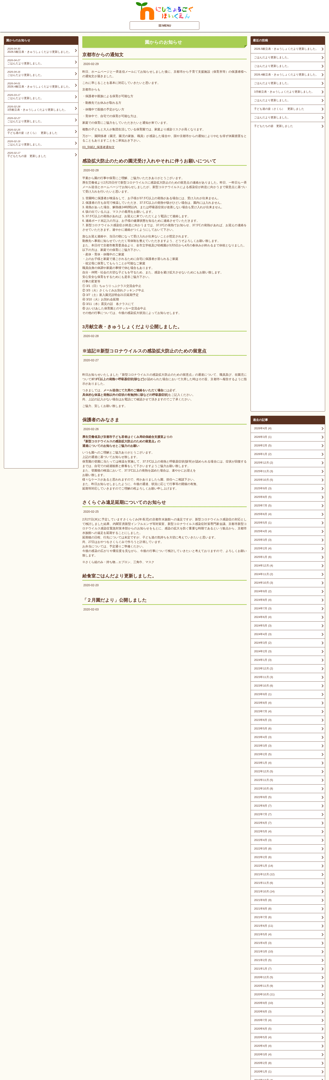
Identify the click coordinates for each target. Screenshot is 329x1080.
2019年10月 (263, 816)
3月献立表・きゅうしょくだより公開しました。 (132, 326)
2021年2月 (262, 679)
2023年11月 (263, 396)
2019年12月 (263, 799)
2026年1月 (262, 173)
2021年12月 (264, 593)
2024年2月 (262, 370)
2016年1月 (262, 945)
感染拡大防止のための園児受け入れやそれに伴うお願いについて (149, 160)
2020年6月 (262, 747)
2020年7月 (262, 739)
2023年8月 (262, 421)
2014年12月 (263, 988)
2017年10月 (263, 893)
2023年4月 (262, 456)
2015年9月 (262, 962)
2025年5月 (262, 241)
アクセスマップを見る (288, 1047)
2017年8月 (262, 902)
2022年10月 (263, 507)
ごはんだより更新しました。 (272, 57)
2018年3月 (262, 885)
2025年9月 (262, 207)
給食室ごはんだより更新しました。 (119, 575)
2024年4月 (262, 353)
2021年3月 (263, 670)
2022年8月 (262, 524)
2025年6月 (262, 233)
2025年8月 (262, 216)
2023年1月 (262, 482)
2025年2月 (262, 267)
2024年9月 (262, 310)
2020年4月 (262, 765)
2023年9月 (262, 413)
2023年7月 (262, 430)
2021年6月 (263, 644)
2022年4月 (262, 559)
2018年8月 (262, 859)
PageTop (319, 1064)
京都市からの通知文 (102, 54)
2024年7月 (262, 327)
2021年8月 (262, 627)
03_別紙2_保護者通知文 (98, 147)
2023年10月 (263, 404)
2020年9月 (263, 722)
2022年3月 (262, 567)
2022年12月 (263, 490)
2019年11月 (263, 807)
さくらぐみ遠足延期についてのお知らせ (124, 502)
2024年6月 (262, 336)
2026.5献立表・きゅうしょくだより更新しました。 (286, 48)
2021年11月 (263, 602)
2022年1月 (263, 584)
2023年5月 (262, 447)
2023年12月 (263, 387)
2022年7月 (262, 533)
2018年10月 (263, 842)
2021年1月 (262, 687)
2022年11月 (263, 499)
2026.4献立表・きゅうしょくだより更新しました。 (286, 74)
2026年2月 (262, 164)
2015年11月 (263, 953)
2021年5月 (262, 653)
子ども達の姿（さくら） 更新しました (279, 108)
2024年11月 (263, 293)
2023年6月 (262, 439)
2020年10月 (264, 713)
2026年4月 (262, 147)
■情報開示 (260, 1039)
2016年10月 (263, 910)
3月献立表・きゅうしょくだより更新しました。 (284, 91)
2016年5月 (262, 927)
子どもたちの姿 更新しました (273, 126)
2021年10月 (264, 610)
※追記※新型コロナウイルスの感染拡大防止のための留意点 (144, 350)
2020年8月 (262, 730)
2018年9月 (262, 850)
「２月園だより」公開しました (114, 600)
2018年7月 (262, 867)
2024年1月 (262, 379)
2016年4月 (262, 936)
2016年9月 (262, 919)
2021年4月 (262, 662)
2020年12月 (263, 696)
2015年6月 (262, 979)
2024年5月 (262, 344)
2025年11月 (263, 190)
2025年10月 (263, 198)
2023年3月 (262, 464)
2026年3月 (262, 156)
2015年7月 (262, 970)
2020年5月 (262, 756)
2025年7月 (262, 224)
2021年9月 (262, 619)
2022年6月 (262, 542)
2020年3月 (262, 773)
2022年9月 (262, 516)
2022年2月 (262, 576)
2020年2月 (262, 782)
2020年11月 (263, 704)
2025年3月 (262, 259)
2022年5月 (262, 550)
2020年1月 (262, 790)
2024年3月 (262, 361)
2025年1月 (262, 276)
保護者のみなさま (100, 419)
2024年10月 (263, 301)
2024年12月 (263, 284)
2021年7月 (262, 636)
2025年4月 (262, 250)
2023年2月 (262, 473)
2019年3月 (262, 833)
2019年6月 (262, 825)
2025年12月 (263, 181)
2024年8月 (262, 319)
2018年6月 (262, 876)
